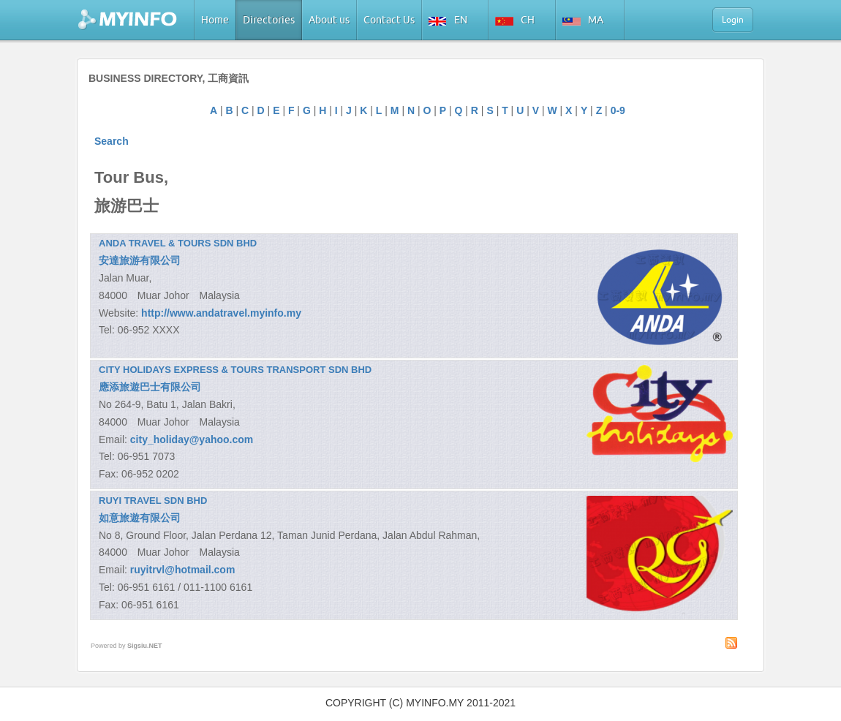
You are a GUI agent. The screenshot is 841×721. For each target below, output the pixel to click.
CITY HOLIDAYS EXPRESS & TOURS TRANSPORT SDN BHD (235, 369)
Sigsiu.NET (144, 645)
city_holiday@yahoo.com (191, 439)
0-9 (618, 110)
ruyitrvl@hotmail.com (182, 569)
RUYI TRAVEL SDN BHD (153, 500)
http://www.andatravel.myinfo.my (221, 313)
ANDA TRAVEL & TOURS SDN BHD (178, 243)
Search (111, 141)
